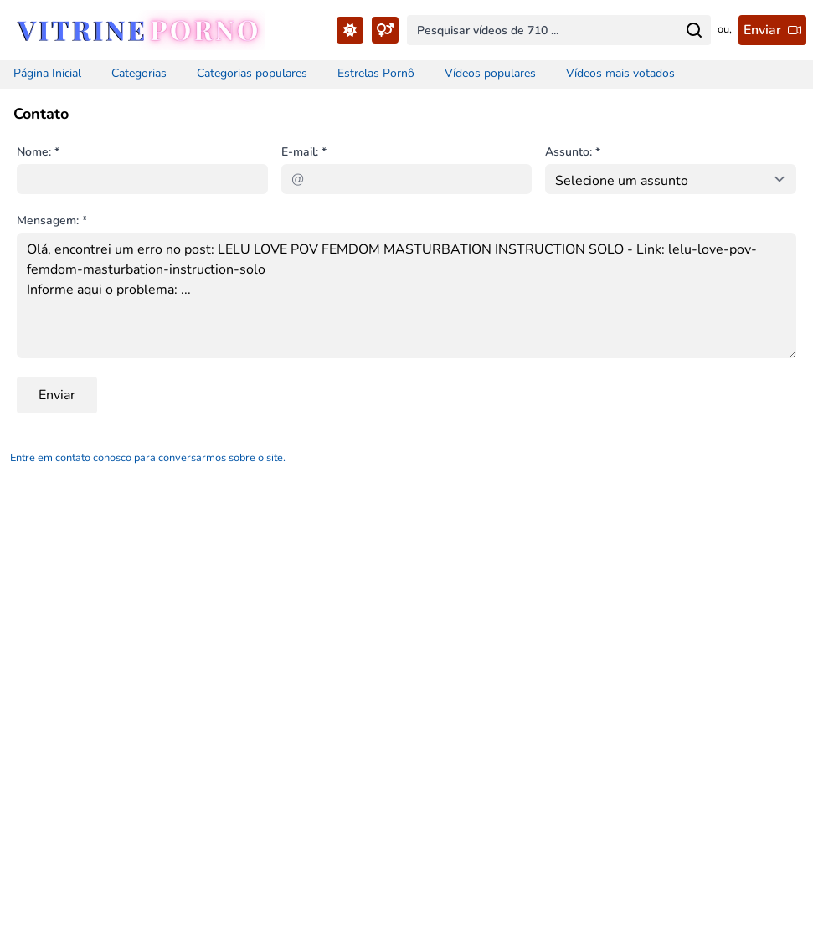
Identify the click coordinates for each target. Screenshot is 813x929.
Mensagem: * (52, 220)
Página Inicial (47, 73)
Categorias (139, 73)
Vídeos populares (490, 73)
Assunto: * (572, 152)
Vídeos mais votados (620, 73)
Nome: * (38, 152)
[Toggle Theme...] (350, 30)
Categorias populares (252, 73)
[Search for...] (694, 30)
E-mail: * (304, 152)
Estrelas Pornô (375, 73)
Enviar (57, 395)
